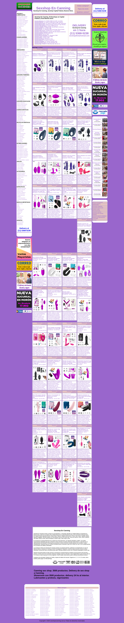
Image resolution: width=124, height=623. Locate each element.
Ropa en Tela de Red (21, 94)
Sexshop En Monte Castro (60, 612)
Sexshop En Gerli (29, 593)
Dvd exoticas (20, 128)
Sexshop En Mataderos (89, 598)
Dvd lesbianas (20, 136)
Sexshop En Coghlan (74, 597)
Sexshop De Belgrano (59, 611)
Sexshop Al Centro (59, 614)
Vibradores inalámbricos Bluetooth (24, 51)
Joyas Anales (20, 167)
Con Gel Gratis (20, 221)
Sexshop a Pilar (58, 615)
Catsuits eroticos (20, 81)
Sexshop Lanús (38, 36)
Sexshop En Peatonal (74, 615)
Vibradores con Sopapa (22, 71)
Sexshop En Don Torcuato (60, 596)
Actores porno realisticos (22, 38)
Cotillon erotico (20, 177)
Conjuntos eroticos (21, 83)
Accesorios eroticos (21, 172)
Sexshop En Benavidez (60, 607)
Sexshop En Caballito (29, 612)
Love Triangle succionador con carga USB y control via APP (54, 190)
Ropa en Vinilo (20, 92)
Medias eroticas (20, 88)
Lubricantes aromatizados (22, 20)
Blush (18, 206)
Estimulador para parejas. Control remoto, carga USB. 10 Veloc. (84, 464)
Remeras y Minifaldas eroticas (23, 91)
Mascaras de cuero (21, 120)
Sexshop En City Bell (29, 600)
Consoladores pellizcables (22, 42)
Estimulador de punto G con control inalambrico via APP (84, 361)
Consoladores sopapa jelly (22, 45)
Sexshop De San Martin (60, 605)
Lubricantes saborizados (22, 31)
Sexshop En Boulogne (74, 609)
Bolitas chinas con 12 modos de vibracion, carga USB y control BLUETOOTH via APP (69, 189)
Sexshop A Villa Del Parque (75, 614)
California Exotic (20, 209)
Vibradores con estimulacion (23, 55)
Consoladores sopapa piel (22, 46)
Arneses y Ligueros (21, 77)
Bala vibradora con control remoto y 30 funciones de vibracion (54, 54)
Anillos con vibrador (21, 54)
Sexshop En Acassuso (74, 603)
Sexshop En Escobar (88, 594)
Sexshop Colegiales (39, 41)
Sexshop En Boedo (44, 609)
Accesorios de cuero (21, 111)
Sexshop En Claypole (44, 598)
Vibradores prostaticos (22, 66)
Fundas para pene (21, 195)
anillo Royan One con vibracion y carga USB (53, 122)
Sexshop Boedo (38, 28)
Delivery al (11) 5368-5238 (24, 229)
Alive (18, 205)
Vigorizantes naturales (22, 185)
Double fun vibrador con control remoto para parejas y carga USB (84, 396)
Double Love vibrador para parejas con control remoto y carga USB (69, 430)
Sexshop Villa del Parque (41, 25)
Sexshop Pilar (38, 43)
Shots (18, 214)
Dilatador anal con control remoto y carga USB (69, 156)
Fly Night (19, 27)
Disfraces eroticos (21, 86)
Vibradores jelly (20, 59)
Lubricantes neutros (21, 24)
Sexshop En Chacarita (44, 600)
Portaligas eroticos (21, 90)
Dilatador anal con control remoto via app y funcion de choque (39, 429)
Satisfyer (19, 213)
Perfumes (19, 32)
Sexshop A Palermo (88, 615)
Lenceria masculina (21, 106)
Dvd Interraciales (20, 134)
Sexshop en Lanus (44, 592)
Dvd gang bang (20, 130)
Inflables (19, 196)
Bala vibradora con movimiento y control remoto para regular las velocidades (38, 292)
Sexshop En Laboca (88, 589)
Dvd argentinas (20, 125)
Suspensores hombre (21, 108)
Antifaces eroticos (21, 174)
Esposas (19, 178)
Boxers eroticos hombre (22, 104)
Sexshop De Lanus (29, 608)
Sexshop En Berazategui (89, 607)
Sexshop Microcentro (40, 24)
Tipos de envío (83, 9)
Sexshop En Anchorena (60, 603)
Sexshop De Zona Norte (45, 605)
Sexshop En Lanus (88, 592)
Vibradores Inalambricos (22, 62)
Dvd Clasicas (20, 139)
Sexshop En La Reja (44, 589)
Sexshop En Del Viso (88, 596)
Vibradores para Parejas (22, 52)
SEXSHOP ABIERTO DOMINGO (99, 216)
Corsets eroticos (20, 84)
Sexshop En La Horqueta (30, 590)
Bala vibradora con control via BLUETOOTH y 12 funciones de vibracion (83, 429)
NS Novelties (20, 210)
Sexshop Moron (38, 34)
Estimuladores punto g (22, 157)
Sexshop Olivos (38, 37)
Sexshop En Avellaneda (89, 603)
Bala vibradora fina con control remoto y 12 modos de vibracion (69, 54)
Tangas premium (20, 96)
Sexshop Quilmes (39, 33)
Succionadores (20, 147)
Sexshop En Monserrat (59, 600)
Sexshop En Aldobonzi (74, 601)
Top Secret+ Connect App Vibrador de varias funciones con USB (54, 430)
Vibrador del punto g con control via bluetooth (83, 190)
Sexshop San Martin (39, 39)
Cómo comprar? (83, 6)
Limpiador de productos (22, 17)
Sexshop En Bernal (88, 608)
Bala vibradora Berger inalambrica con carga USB (39, 258)
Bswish (18, 207)
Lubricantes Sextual (21, 35)
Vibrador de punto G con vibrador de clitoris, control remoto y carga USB (69, 362)
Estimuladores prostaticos (22, 155)
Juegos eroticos (20, 179)
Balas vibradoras (20, 146)
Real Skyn (19, 28)
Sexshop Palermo (39, 22)
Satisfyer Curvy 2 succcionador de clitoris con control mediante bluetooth (69, 396)
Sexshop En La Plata (59, 589)
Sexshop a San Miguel (30, 615)
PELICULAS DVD (96, 210)
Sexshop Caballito (39, 27)
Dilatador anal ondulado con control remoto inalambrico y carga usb (39, 362)
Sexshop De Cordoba (59, 609)
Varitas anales (20, 168)
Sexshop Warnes (39, 40)
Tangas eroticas (20, 95)
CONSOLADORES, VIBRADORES (97, 204)
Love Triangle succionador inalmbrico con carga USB (54, 328)
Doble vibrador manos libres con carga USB (68, 88)
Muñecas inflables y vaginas (23, 159)
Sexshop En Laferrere (59, 590)
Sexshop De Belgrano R (45, 611)
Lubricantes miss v (21, 30)
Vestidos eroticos (20, 99)
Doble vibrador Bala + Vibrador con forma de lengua (82, 88)
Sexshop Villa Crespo (40, 30)
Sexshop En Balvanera (45, 604)
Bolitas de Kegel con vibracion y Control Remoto (39, 54)
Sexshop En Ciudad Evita (75, 598)
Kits (18, 200)
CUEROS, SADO (96, 209)
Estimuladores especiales (22, 151)
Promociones (20, 224)
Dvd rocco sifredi (20, 137)
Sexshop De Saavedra (89, 605)
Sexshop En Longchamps (30, 596)
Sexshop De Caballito (88, 609)
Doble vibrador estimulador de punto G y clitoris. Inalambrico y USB (84, 498)
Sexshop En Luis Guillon (60, 597)
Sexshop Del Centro (88, 604)
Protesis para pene (21, 197)
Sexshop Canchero (44, 612)
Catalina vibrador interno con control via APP (54, 464)
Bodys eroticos (20, 80)
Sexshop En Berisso (44, 608)
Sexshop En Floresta (59, 593)
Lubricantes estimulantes (22, 22)
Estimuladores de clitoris (22, 149)
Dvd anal (19, 124)
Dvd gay (19, 132)
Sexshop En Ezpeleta (59, 594)
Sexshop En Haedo (29, 592)
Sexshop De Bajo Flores (89, 611)
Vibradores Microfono (21, 69)
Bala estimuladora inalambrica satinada (38, 156)
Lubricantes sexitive (21, 34)
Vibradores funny (20, 58)
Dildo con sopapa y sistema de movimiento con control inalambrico (84, 327)
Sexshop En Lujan (29, 598)
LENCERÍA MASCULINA (98, 207)
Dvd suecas (19, 140)
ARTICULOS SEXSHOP (98, 202)
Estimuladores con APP (22, 144)
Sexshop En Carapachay (30, 601)
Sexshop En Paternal (44, 615)
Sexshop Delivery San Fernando (61, 604)
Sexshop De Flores (29, 609)
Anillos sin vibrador (21, 189)
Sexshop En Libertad (74, 593)
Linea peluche (20, 119)
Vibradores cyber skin (21, 56)
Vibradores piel (20, 61)
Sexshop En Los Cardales (75, 596)
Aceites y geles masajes (22, 16)
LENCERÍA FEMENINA (97, 206)
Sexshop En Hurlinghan (89, 590)
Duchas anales (20, 163)
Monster (19, 48)
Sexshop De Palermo (44, 607)
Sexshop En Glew (73, 592)
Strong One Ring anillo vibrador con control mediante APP (68, 122)
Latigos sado (20, 116)
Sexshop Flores (38, 29)
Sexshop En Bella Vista (30, 607)
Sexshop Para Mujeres (97, 181)
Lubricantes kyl (20, 26)
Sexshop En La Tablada (30, 589)
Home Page (34, 47)
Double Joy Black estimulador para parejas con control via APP (69, 258)
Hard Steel (19, 217)
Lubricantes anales (21, 19)
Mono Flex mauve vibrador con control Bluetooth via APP (39, 396)
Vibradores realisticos (21, 67)
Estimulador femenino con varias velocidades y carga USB (69, 327)
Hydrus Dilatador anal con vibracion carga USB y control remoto (83, 122)
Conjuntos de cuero (21, 112)
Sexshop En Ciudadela (59, 598)
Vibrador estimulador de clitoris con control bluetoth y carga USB (39, 464)
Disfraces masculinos (21, 105)
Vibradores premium (21, 65)
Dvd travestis (20, 141)
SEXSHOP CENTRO (97, 212)
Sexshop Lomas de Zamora (41, 31)
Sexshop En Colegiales (45, 597)
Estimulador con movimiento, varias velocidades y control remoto (53, 156)
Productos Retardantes (22, 199)
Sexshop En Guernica (59, 592)
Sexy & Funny (20, 216)
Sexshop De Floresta (74, 608)
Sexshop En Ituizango (74, 590)
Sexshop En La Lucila (74, 589)
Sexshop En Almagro (88, 601)
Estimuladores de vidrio (22, 150)
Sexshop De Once (73, 607)
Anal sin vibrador (20, 165)
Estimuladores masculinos (22, 154)
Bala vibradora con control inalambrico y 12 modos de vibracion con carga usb (39, 190)
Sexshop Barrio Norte (40, 23)
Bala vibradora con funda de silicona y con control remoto (54, 87)
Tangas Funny (20, 98)
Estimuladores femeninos (22, 153)
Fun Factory (19, 218)
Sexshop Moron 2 (97, 189)
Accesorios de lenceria (22, 76)
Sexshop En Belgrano (74, 605)
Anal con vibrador (21, 164)
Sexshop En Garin (44, 593)
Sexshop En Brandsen (30, 611)
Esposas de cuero (21, 114)
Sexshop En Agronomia (30, 603)
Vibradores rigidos (21, 63)
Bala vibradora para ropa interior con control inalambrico (39, 328)
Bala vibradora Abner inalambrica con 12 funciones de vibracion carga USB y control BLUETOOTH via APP (83, 293)
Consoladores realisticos (22, 44)
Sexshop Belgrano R (74, 612)
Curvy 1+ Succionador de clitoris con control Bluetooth (54, 396)
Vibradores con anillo (21, 188)
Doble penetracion (21, 193)
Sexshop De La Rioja (59, 608)
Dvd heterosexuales (21, 133)
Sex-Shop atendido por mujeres (32, 614)
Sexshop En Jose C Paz (45, 590)
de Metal (19, 158)
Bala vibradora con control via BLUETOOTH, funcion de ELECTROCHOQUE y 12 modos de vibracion (69, 464)
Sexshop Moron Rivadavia (41, 35)
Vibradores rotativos (21, 70)
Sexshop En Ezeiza (74, 594)
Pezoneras (19, 183)
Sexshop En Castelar (74, 600)
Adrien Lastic (20, 203)
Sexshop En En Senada (45, 596)
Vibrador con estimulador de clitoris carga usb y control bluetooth (54, 292)
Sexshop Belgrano (39, 21)
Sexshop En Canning (53, 8)
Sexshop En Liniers (44, 594)
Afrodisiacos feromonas (22, 175)
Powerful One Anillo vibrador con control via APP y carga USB (38, 122)
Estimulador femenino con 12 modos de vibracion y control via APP (54, 361)
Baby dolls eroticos (21, 79)
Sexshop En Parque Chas (89, 614)
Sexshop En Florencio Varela (31, 594)
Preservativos (20, 181)
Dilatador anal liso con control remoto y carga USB (84, 224)
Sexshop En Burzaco (74, 611)
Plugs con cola (20, 169)
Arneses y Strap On (21, 192)
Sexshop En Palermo (44, 614)
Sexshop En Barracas (30, 605)
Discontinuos (20, 223)
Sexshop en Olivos (88, 612)
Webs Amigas (62, 587)
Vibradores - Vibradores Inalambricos (42, 50)
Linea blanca (20, 118)
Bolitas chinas (20, 191)
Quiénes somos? (83, 12)
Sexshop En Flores (88, 593)
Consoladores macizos (22, 40)
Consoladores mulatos (22, 41)
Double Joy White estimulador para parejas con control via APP (54, 258)
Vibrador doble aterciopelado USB (67, 292)
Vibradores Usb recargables (23, 73)
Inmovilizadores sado (21, 115)
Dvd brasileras (20, 126)
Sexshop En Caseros (88, 600)
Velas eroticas (20, 182)
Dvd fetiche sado (20, 129)
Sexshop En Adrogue (44, 603)
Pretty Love (19, 211)
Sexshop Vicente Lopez (40, 42)
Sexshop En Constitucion (30, 597)
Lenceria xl (19, 87)
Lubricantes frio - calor (22, 23)
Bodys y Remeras (21, 102)
